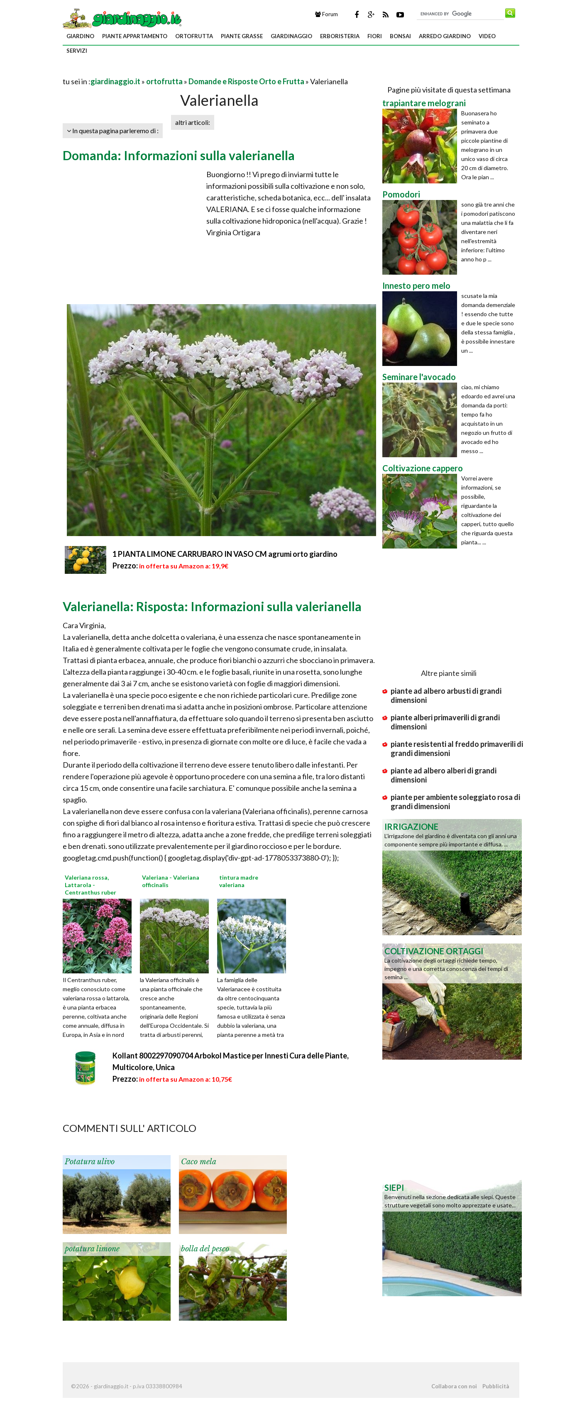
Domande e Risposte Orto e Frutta (246, 81)
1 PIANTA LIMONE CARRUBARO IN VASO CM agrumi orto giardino (224, 553)
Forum (326, 14)
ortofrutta (194, 36)
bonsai (400, 36)
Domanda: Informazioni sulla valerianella (179, 155)
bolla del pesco (205, 1248)
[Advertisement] (160, 71)
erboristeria (339, 36)
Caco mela (198, 1161)
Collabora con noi (454, 1386)
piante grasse (242, 36)
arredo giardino (445, 36)
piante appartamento (134, 36)
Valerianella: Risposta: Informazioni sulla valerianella (212, 606)
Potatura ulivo (90, 1161)
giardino (80, 36)
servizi (76, 50)
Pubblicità (495, 1386)
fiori (374, 36)
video (487, 36)
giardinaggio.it (115, 81)
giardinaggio (291, 36)
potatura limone (92, 1248)
